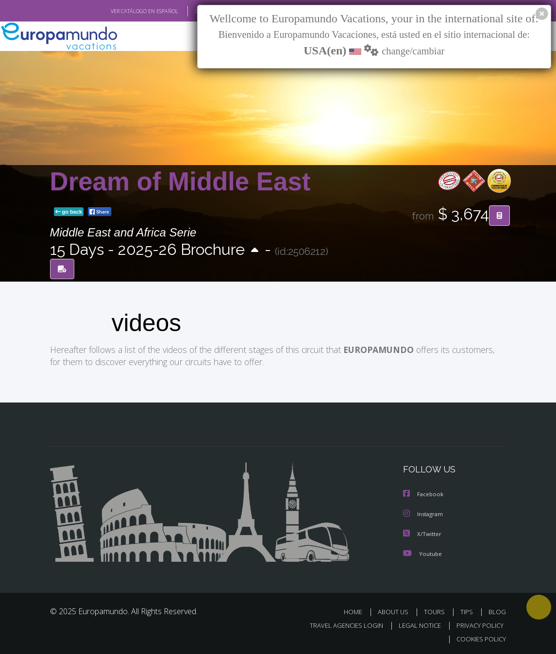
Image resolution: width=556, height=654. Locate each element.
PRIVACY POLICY (478, 623)
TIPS (468, 610)
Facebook (424, 493)
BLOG (497, 610)
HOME (357, 610)
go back (69, 212)
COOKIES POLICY (479, 637)
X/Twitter (422, 532)
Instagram (424, 513)
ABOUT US (396, 610)
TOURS (437, 610)
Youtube (422, 551)
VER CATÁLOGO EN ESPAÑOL (121, 11)
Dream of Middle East (180, 182)
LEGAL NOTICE (415, 623)
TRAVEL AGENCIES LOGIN (339, 623)
